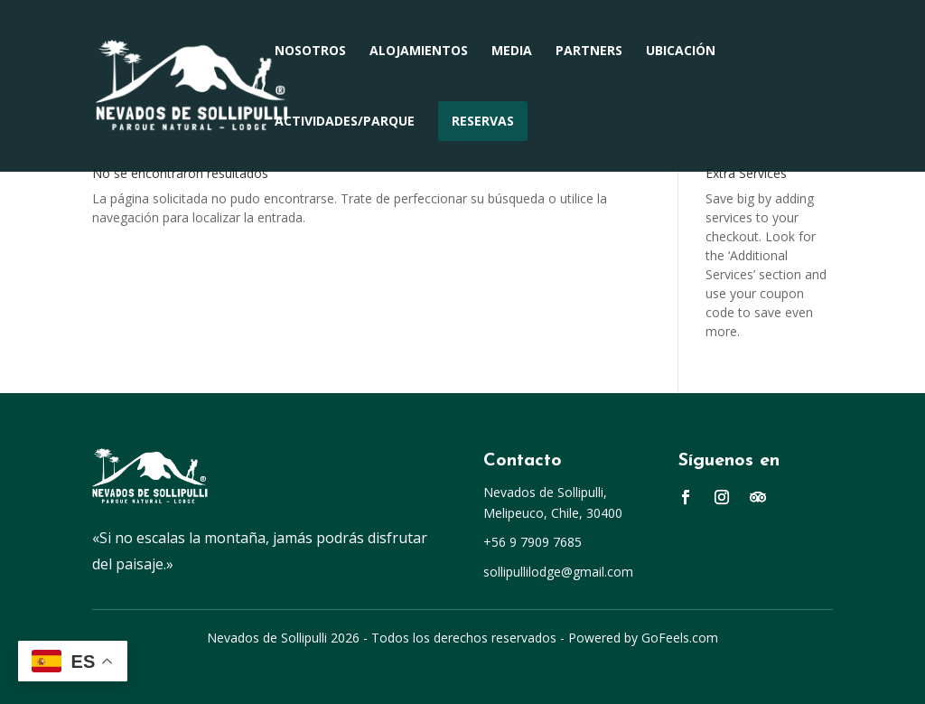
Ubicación (680, 51)
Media (511, 51)
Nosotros (310, 51)
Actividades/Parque (345, 122)
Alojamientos (418, 51)
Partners (589, 51)
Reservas (483, 120)
